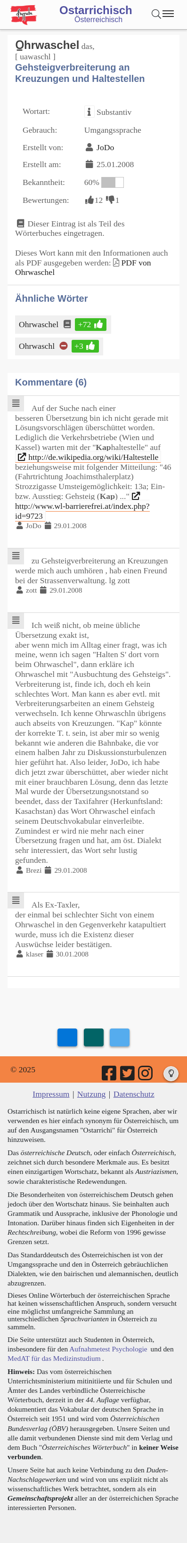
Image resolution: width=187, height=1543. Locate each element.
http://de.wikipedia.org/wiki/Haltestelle (88, 457)
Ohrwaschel (39, 324)
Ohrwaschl (37, 346)
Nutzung (91, 1094)
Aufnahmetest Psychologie (108, 1349)
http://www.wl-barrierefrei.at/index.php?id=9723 (82, 506)
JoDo (105, 147)
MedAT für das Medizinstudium (54, 1358)
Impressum (51, 1094)
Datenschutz (134, 1094)
